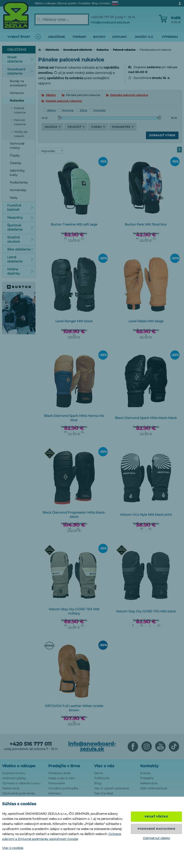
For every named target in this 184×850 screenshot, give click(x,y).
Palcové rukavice (124, 49)
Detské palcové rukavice (64, 101)
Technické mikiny (17, 146)
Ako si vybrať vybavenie (111, 788)
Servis (98, 773)
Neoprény (20, 217)
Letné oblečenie (20, 259)
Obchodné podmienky (18, 793)
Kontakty (149, 766)
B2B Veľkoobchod (153, 788)
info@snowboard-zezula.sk (110, 22)
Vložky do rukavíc (20, 134)
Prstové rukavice (20, 110)
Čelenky (15, 163)
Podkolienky (19, 182)
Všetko (51, 95)
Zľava (81, 110)
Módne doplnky (20, 271)
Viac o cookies (12, 848)
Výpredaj (98, 110)
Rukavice (102, 49)
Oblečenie (52, 49)
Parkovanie (56, 783)
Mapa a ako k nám (61, 778)
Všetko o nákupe (18, 766)
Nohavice (16, 93)
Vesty (14, 198)
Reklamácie (10, 788)
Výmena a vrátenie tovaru (21, 783)
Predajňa (146, 778)
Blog (97, 783)
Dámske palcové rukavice (129, 95)
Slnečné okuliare (20, 239)
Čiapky (15, 155)
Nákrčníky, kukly (17, 173)
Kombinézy (18, 190)
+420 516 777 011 (31, 744)
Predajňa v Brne (64, 766)
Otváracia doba (59, 773)
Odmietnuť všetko (156, 838)
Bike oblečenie (20, 249)
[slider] (60, 117)
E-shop (145, 773)
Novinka (66, 110)
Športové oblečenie (20, 227)
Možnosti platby (14, 778)
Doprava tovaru (13, 773)
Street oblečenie (20, 59)
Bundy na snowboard (18, 83)
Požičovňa (101, 778)
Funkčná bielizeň (20, 207)
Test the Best (103, 793)
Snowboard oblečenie (77, 49)
